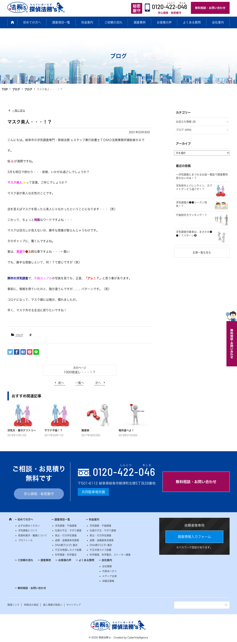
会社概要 (107, 566)
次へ (98, 382)
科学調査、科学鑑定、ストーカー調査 (110, 554)
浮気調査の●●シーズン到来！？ (191, 204)
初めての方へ (32, 22)
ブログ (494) (183, 129)
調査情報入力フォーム (194, 536)
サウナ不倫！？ (53, 430)
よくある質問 (192, 22)
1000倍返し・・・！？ (80, 372)
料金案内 (87, 22)
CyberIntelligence (137, 637)
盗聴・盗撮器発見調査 (67, 540)
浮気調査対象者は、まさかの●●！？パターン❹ (194, 234)
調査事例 (140, 22)
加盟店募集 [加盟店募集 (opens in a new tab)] (108, 581)
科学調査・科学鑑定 (66, 554)
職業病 (85, 430)
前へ (61, 382)
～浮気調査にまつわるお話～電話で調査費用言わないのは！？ (202, 176)
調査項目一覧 (61, 22)
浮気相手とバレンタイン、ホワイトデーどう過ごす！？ (194, 187)
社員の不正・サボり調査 (68, 530)
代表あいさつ (109, 571)
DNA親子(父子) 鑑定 (66, 545)
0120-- (124, 471)
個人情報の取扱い (52, 605)
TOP (5, 89)
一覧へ (79, 382)
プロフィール (25, 540)
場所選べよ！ (126, 430)
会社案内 (218, 22)
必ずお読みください (29, 525)
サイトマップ (73, 605)
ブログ (16, 89)
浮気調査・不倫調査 (66, 525)
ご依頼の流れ (113, 22)
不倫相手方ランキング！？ (191, 215)
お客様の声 (164, 22)
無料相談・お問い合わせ (210, 7)
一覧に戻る (18, 110)
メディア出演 (109, 576)
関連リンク (13, 605)
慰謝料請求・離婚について (32, 535)
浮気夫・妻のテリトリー (21, 430)
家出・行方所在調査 (66, 535)
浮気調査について (27, 530)
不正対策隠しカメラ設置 (68, 550)
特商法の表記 (31, 605)
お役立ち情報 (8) (186, 121)
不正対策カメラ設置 (100, 550)
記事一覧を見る (202, 252)
